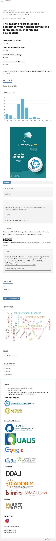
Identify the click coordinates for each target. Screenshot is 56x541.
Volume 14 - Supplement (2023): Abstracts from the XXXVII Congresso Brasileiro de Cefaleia (24, 13)
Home (5, 10)
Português (6, 289)
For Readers (6, 368)
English (5, 286)
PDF (7, 182)
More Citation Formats (15, 269)
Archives (12, 10)
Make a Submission (11, 298)
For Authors (6, 372)
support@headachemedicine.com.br (20, 388)
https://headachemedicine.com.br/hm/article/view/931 (20, 265)
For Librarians (7, 375)
